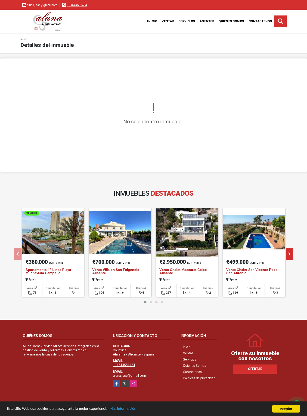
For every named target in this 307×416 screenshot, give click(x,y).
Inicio (152, 21)
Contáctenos (260, 21)
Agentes (207, 21)
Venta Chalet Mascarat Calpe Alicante (183, 271)
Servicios (187, 21)
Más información (123, 409)
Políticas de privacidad (199, 378)
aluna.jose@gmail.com (129, 375)
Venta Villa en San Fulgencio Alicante (115, 271)
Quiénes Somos (231, 21)
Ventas (168, 21)
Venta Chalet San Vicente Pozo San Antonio (252, 271)
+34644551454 (77, 5)
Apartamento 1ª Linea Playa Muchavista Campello (48, 271)
